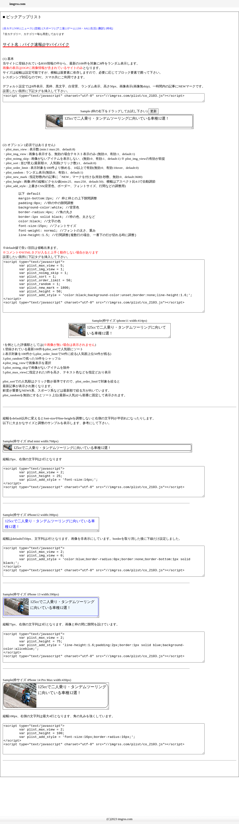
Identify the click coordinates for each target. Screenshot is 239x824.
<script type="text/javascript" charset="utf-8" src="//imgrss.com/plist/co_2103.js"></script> (116, 98)
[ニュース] (26, 28)
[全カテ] (8, 28)
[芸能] (37, 28)
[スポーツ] (48, 28)
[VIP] (16, 28)
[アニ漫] (61, 28)
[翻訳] (101, 28)
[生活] (93, 28)
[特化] (109, 28)
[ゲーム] (71, 28)
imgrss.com (18, 4)
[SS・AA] (83, 28)
